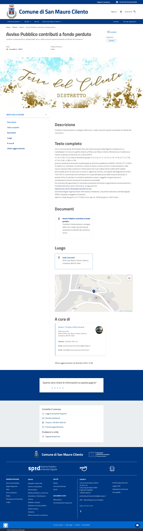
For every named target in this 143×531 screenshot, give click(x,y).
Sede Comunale (68, 257)
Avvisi (21, 27)
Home (8, 27)
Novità (15, 27)
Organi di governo (11, 486)
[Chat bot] (137, 525)
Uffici (7, 489)
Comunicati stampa (59, 486)
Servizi (30, 479)
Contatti (83, 479)
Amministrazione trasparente (62, 503)
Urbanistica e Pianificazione (37, 496)
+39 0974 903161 (85, 493)
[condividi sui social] (111, 32)
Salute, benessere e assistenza (38, 515)
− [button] (57, 280)
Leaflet (120, 311)
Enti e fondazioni (11, 492)
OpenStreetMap (128, 311)
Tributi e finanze (33, 509)
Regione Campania (103, 2)
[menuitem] (116, 21)
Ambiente (31, 512)
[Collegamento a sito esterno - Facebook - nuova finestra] (121, 11)
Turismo (30, 499)
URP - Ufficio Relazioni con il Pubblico (91, 500)
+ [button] (57, 277)
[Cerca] (134, 11)
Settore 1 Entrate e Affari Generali (71, 327)
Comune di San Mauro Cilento (53, 11)
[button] (126, 2)
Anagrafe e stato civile (35, 483)
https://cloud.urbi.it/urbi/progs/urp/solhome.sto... (73, 188)
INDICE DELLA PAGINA (15, 114)
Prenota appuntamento (120, 483)
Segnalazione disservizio (120, 489)
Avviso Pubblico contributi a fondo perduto (40, 27)
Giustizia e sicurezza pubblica (37, 505)
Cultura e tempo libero (35, 486)
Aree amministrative (12, 483)
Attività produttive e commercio (38, 493)
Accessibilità (116, 492)
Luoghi (8, 502)
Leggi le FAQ (116, 486)
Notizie (55, 483)
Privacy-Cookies (58, 525)
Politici (8, 496)
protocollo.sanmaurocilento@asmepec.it (93, 496)
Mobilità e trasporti (34, 502)
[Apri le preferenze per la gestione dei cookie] (5, 525)
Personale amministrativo (14, 499)
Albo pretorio (57, 499)
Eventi (55, 489)
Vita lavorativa (32, 490)
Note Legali (69, 525)
